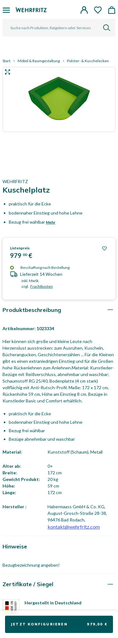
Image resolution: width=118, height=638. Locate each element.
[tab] (59, 310)
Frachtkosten (41, 286)
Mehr (50, 222)
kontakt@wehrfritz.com (74, 527)
